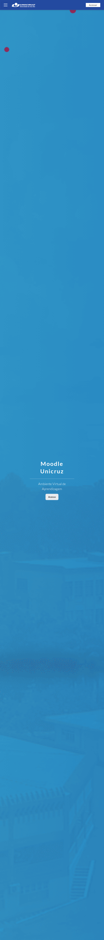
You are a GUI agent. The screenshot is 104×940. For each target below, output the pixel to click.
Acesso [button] (52, 496)
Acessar (93, 5)
